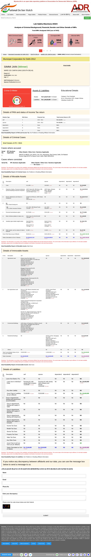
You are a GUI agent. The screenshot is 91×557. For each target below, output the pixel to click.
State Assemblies (21, 14)
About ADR (76, 14)
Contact (33, 543)
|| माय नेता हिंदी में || (65, 14)
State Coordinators (24, 543)
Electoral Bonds (53, 14)
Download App (50, 554)
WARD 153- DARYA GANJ (48, 54)
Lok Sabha (10, 14)
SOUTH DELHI (35, 54)
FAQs (48, 543)
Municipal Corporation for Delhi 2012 (18, 54)
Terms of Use (41, 543)
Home (3, 14)
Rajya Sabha (31, 14)
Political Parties (42, 14)
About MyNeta (86, 14)
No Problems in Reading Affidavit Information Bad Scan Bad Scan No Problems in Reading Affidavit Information (45, 314)
